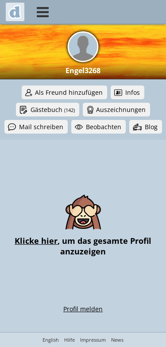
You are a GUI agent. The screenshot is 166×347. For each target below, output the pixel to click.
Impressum (93, 339)
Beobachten (103, 127)
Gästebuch (53, 109)
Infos (132, 92)
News (117, 339)
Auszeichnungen (121, 109)
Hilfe (69, 339)
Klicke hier (36, 240)
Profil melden (83, 309)
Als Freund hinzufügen (69, 92)
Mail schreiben (41, 127)
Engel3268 (83, 70)
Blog (151, 127)
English (50, 339)
